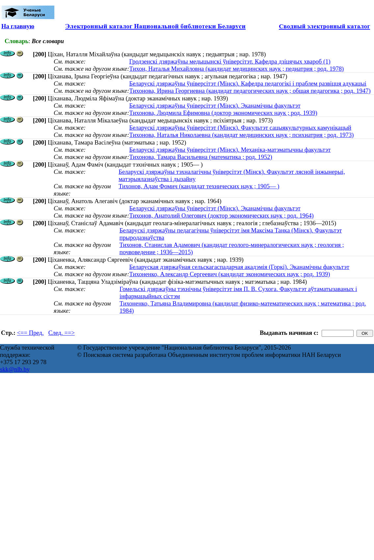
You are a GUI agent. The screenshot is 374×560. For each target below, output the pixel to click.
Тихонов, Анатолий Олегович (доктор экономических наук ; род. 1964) (221, 215)
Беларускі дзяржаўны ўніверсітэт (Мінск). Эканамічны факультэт (214, 105)
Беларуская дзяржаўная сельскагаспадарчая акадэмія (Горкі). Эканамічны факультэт (239, 266)
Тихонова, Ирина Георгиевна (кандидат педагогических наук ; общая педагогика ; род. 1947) (249, 90)
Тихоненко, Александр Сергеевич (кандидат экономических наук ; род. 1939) (229, 274)
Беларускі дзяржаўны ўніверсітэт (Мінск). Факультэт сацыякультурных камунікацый (240, 127)
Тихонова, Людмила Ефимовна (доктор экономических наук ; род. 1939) (223, 112)
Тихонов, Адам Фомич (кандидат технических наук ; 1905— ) (199, 186)
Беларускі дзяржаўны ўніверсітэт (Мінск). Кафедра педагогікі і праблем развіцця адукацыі (247, 83)
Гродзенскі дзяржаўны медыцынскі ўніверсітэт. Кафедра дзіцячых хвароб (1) (229, 61)
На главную (17, 26)
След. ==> (61, 332)
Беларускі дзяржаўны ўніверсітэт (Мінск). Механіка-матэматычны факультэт (230, 149)
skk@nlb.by (15, 369)
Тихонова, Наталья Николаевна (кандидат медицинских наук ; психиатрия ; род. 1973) (241, 134)
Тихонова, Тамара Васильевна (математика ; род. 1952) (200, 156)
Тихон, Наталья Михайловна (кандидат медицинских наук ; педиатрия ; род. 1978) (236, 68)
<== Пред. (30, 332)
